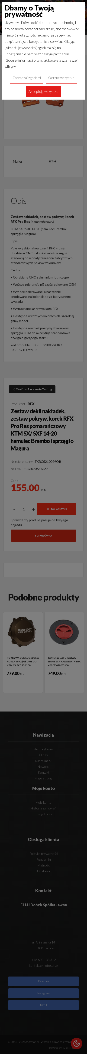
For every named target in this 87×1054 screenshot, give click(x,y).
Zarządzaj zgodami (27, 78)
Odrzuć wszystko (61, 78)
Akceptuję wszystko (43, 91)
